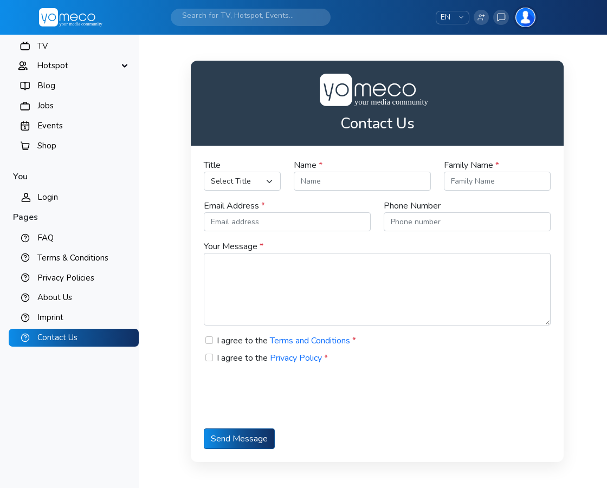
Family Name (471, 165)
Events (50, 125)
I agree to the (286, 341)
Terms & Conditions (72, 257)
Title (212, 165)
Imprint (50, 317)
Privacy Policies (65, 277)
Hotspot (52, 65)
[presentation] (286, 403)
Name (308, 165)
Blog (46, 85)
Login (47, 197)
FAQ (45, 237)
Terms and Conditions (310, 341)
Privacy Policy (296, 358)
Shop (46, 145)
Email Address (234, 206)
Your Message (233, 246)
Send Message (239, 439)
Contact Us (57, 337)
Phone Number (412, 206)
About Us (54, 297)
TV (42, 46)
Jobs (45, 105)
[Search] (243, 15)
